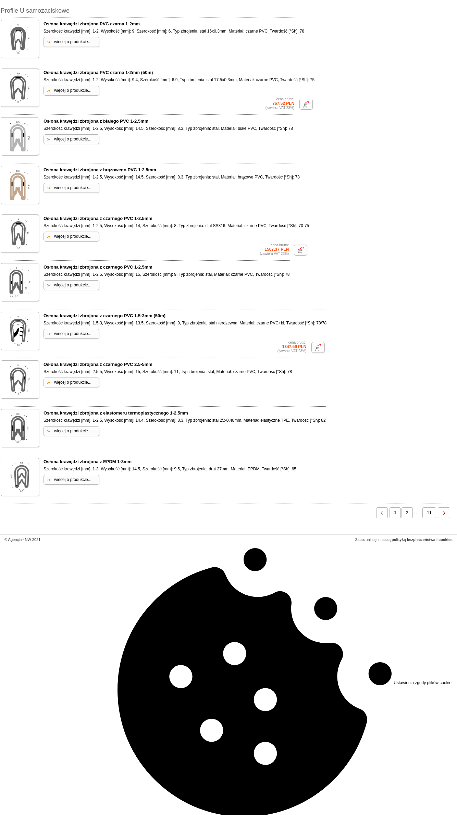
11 (429, 512)
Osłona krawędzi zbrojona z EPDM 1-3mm (88, 461)
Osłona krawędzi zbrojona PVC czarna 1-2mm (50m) (98, 72)
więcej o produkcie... (72, 41)
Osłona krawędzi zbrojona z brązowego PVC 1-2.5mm (100, 169)
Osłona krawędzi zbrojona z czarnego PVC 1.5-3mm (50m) (104, 315)
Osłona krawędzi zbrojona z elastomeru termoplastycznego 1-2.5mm (116, 413)
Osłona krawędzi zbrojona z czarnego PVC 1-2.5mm (98, 218)
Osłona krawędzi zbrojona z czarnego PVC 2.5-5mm (98, 364)
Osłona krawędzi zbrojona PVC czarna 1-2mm (92, 23)
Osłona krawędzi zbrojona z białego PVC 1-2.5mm (96, 121)
